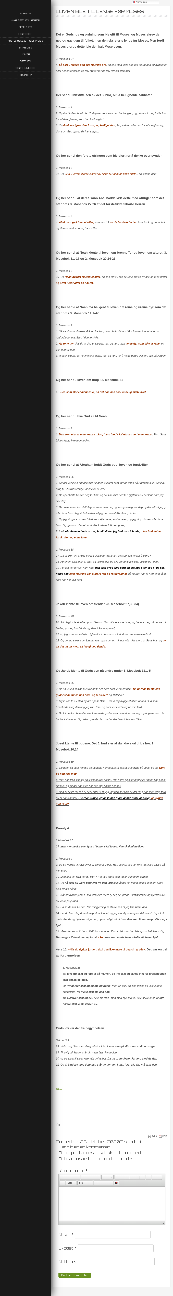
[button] (62, 1177)
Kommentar (73, 1170)
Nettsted (68, 1261)
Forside (25, 13)
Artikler (25, 27)
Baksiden (25, 47)
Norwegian (140, 2)
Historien (25, 34)
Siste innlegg (25, 68)
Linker (25, 54)
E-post (67, 1248)
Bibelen (25, 61)
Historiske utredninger (25, 40)
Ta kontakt (25, 75)
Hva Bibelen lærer (25, 20)
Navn (65, 1234)
